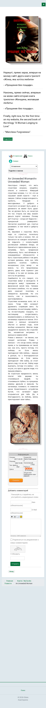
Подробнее (7, 139)
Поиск (30, 156)
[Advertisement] (23, 611)
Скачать (16, 480)
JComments (38, 567)
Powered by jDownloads (23, 574)
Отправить (15, 564)
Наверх (15, 161)
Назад (11, 571)
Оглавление (17, 156)
